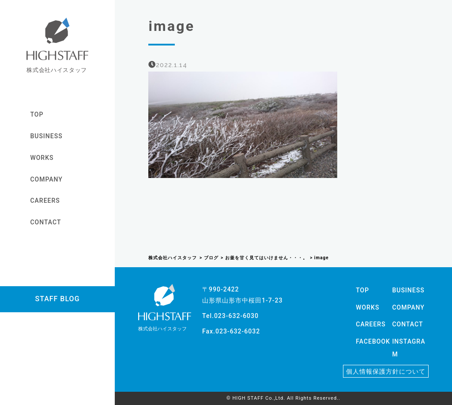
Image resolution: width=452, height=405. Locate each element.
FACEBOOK (373, 341)
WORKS (41, 157)
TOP (36, 114)
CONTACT (45, 222)
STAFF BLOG (57, 299)
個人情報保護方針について (386, 371)
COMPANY (46, 179)
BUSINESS (46, 136)
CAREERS (45, 200)
